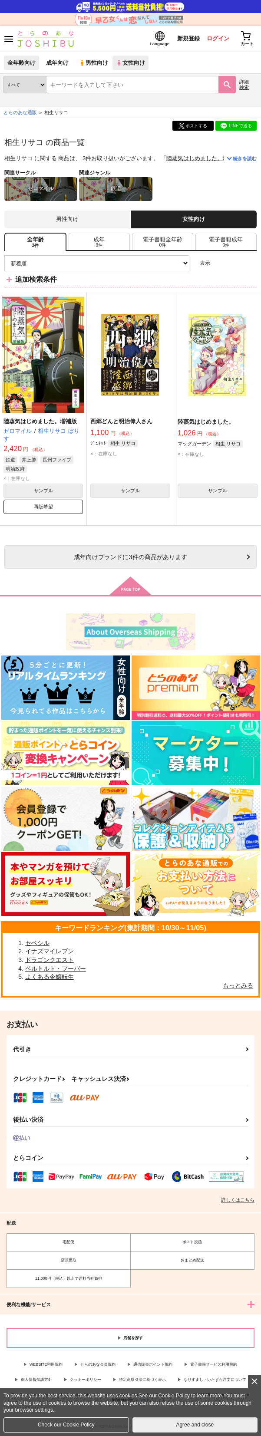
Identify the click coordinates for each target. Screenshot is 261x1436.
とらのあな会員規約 (98, 1364)
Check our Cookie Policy (66, 1425)
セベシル (37, 942)
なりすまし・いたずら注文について (215, 1379)
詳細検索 (244, 84)
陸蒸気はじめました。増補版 (203, 158)
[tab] (99, 242)
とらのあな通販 (20, 112)
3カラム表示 (220, 263)
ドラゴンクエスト (49, 959)
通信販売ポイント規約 (152, 1364)
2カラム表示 (235, 263)
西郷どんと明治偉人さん (121, 421)
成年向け (57, 62)
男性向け (93, 62)
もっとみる (238, 985)
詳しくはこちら (237, 1199)
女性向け (130, 62)
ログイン (218, 38)
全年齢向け (21, 62)
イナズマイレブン (49, 951)
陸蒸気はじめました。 (206, 421)
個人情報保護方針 (36, 1379)
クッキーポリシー (85, 1379)
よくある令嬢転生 (49, 976)
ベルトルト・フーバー (55, 968)
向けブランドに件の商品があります (130, 556)
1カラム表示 (250, 263)
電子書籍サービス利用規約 (213, 1364)
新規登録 (188, 38)
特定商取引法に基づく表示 (142, 1379)
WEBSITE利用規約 (46, 1364)
